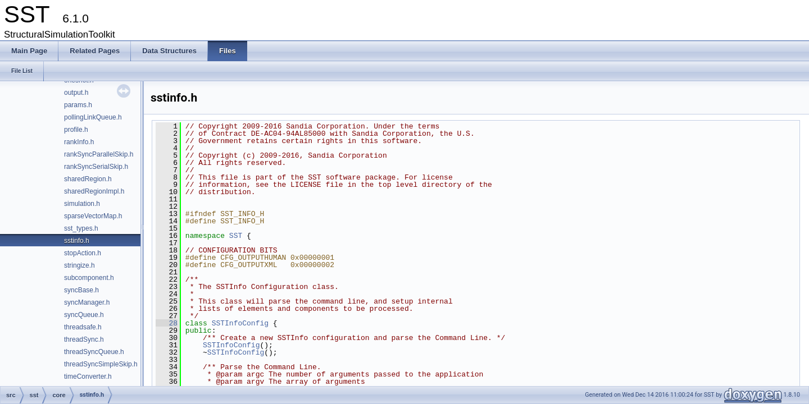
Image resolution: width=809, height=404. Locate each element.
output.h (76, 93)
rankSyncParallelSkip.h (98, 154)
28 (167, 323)
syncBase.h (81, 290)
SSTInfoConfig (240, 323)
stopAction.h (82, 253)
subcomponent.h (89, 278)
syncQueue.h (84, 315)
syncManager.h (87, 302)
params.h (78, 105)
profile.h (76, 130)
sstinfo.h (76, 241)
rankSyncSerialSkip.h (96, 167)
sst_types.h (81, 228)
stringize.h (79, 265)
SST (235, 236)
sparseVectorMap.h (93, 216)
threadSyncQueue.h (94, 352)
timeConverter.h (88, 376)
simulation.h (82, 204)
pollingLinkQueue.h (93, 117)
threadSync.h (84, 339)
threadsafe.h (83, 327)
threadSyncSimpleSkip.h (101, 364)
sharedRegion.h (88, 179)
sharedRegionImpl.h (94, 191)
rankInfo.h (79, 142)
